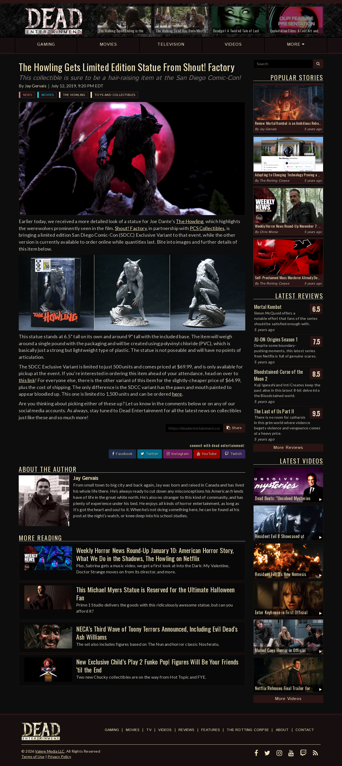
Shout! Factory (131, 228)
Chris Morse (269, 232)
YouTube (207, 454)
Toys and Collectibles (115, 95)
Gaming (112, 730)
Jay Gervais (35, 85)
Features (210, 730)
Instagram (178, 454)
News (27, 95)
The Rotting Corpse (274, 180)
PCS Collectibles (207, 228)
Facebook (122, 454)
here (177, 394)
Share (234, 428)
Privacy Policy (59, 756)
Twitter (149, 454)
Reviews (186, 730)
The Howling (74, 95)
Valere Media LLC (49, 751)
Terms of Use (32, 756)
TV (148, 730)
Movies (47, 95)
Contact (305, 730)
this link (27, 380)
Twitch (233, 454)
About (282, 730)
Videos (165, 730)
